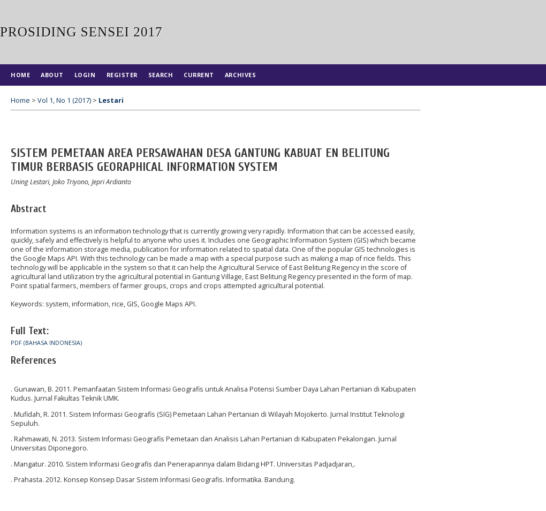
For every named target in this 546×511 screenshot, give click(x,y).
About (52, 75)
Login (85, 75)
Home (20, 75)
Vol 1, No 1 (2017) (64, 100)
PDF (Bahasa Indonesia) (46, 343)
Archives (240, 75)
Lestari (111, 100)
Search (160, 75)
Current (199, 75)
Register (122, 75)
